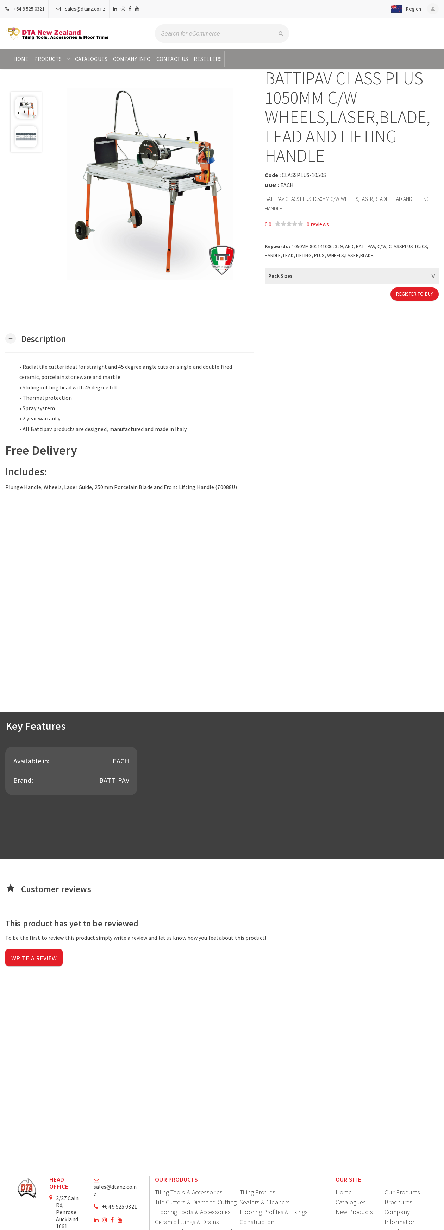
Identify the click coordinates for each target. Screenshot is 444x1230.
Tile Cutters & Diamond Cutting (196, 1202)
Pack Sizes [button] (280, 276)
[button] (403, 9)
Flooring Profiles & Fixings (274, 1212)
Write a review (34, 958)
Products (52, 58)
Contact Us (172, 58)
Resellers (208, 58)
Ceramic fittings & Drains (187, 1222)
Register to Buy (414, 294)
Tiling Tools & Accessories (189, 1192)
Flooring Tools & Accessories (193, 1212)
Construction (257, 1222)
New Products (354, 1212)
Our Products (402, 1192)
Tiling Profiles (257, 1192)
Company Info (132, 58)
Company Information (400, 1217)
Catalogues (91, 58)
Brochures (398, 1202)
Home (21, 58)
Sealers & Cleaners (265, 1202)
